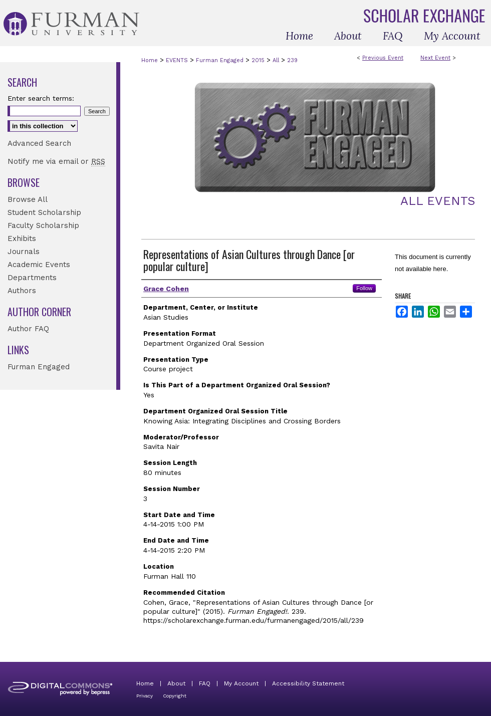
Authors (22, 290)
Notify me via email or (56, 161)
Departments (32, 277)
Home (149, 60)
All (277, 60)
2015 (259, 60)
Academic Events (39, 264)
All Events (437, 201)
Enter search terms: (41, 98)
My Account (241, 683)
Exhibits (22, 238)
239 (292, 60)
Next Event (435, 58)
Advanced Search (39, 143)
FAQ (204, 683)
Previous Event (382, 58)
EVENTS (178, 60)
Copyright (174, 695)
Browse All (28, 199)
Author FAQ (28, 328)
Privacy (144, 695)
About (176, 683)
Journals (24, 251)
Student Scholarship (44, 212)
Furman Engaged (221, 60)
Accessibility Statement (308, 683)
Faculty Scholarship (43, 225)
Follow (364, 288)
